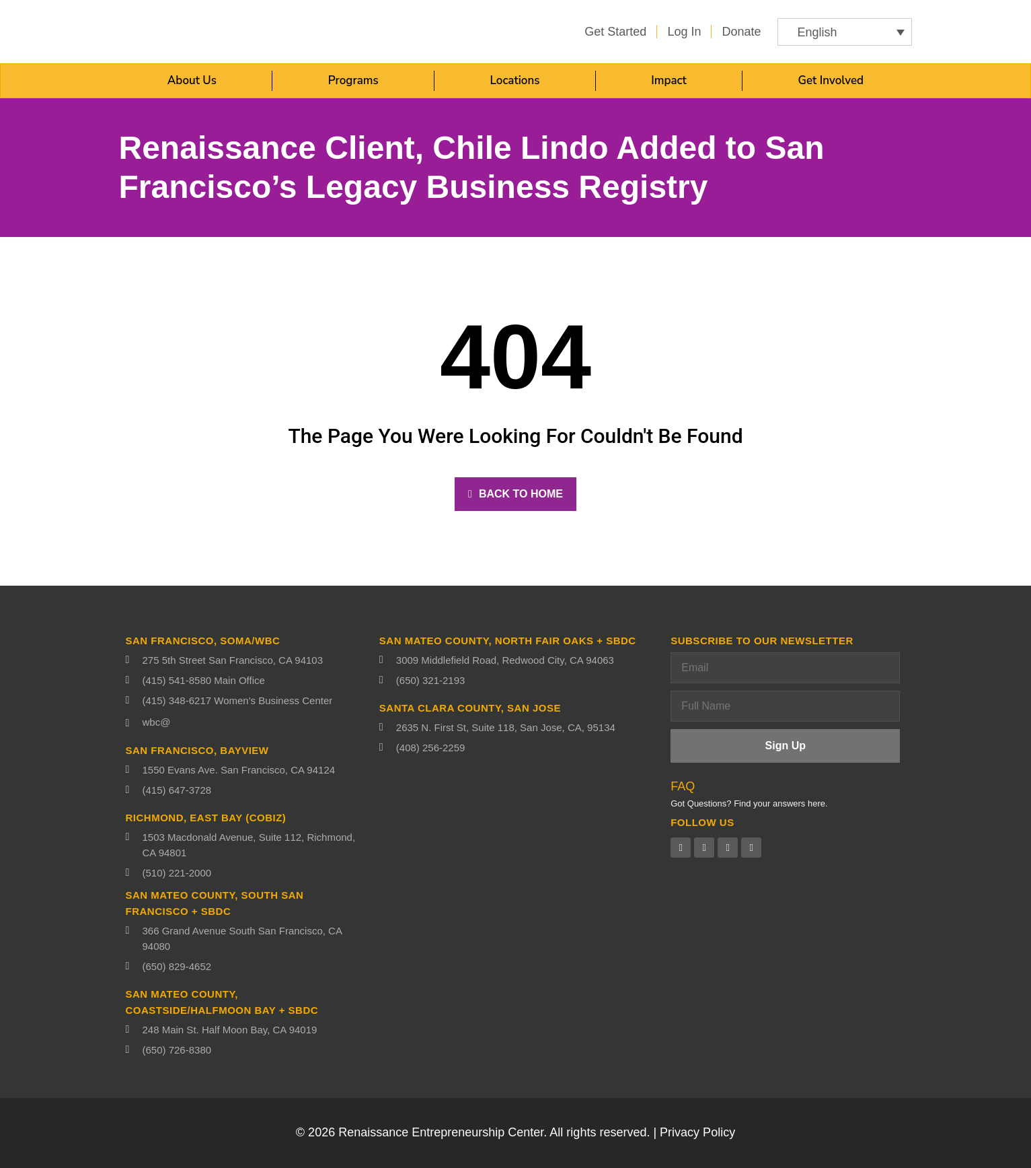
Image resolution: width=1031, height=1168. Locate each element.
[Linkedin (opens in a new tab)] (728, 847)
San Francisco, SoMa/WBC (203, 640)
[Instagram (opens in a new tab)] (751, 847)
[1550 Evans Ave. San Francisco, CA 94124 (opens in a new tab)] (246, 770)
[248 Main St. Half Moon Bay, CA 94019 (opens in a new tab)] (246, 1029)
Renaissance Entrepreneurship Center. (442, 1132)
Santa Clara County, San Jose (470, 708)
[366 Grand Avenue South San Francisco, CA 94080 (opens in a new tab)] (246, 938)
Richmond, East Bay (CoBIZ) (206, 817)
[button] (844, 32)
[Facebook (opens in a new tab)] (681, 847)
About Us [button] (192, 80)
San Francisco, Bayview (197, 750)
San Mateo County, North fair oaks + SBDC (507, 640)
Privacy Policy (697, 1132)
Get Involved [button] (831, 80)
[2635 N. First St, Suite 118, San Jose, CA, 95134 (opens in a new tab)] (518, 727)
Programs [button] (353, 80)
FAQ (683, 786)
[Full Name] (785, 706)
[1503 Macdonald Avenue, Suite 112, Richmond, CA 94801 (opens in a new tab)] (246, 844)
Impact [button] (669, 80)
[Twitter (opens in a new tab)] (704, 847)
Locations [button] (515, 80)
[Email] (785, 667)
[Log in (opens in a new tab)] (684, 31)
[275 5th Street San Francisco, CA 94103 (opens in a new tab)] (246, 660)
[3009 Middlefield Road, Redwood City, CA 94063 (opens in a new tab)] (518, 660)
